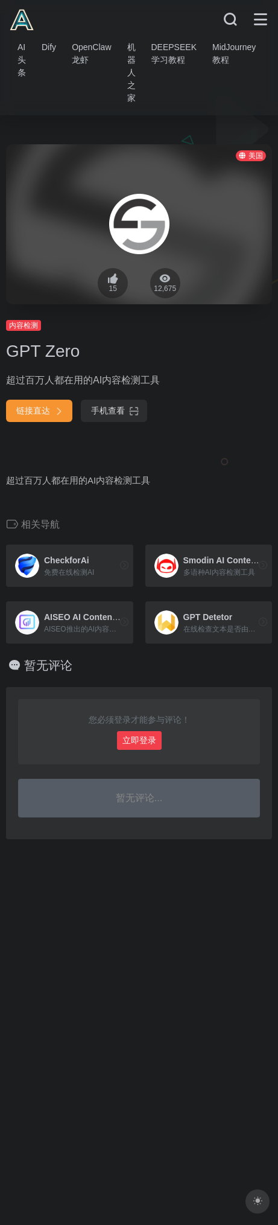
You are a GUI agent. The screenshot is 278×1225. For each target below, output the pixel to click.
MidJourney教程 (234, 53)
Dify (49, 47)
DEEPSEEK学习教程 (174, 53)
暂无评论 (48, 665)
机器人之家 (131, 72)
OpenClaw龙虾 (91, 53)
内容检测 (23, 325)
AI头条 (21, 59)
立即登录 (139, 740)
